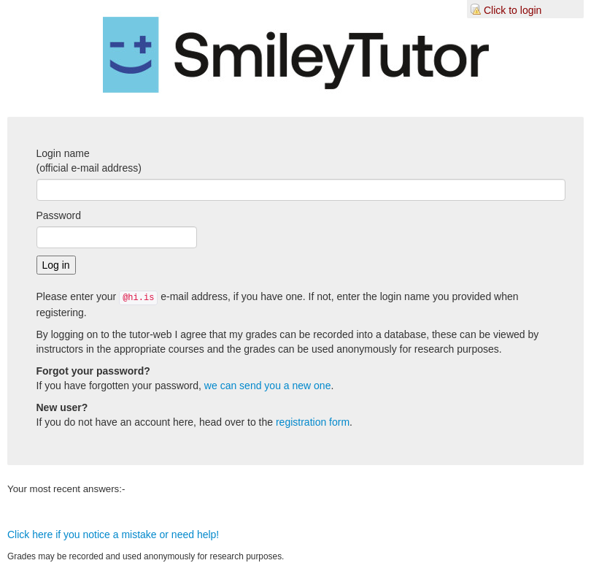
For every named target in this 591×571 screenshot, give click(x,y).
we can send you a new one (267, 385)
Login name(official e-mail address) (89, 160)
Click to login (512, 10)
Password (58, 215)
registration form (312, 422)
